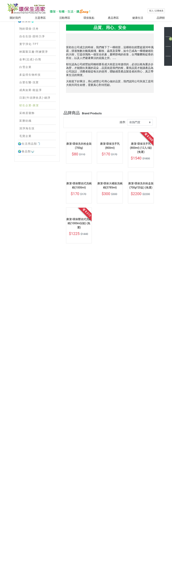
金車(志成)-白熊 (30, 80)
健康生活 (137, 17)
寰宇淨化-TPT (29, 65)
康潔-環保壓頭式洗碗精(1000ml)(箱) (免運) (78, 346)
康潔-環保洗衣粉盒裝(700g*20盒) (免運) (140, 286)
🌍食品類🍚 (37, 173)
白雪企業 (25, 88)
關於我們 (15, 17)
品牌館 (161, 17)
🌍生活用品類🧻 (37, 165)
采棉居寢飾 (27, 134)
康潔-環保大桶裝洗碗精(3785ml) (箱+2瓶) (78, 405)
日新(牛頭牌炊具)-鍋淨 (35, 119)
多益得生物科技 (30, 96)
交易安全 (100, 553)
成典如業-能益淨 (30, 111)
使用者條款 (101, 558)
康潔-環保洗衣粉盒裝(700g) (78, 225)
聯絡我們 (119, 547)
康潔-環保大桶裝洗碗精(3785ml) (110, 286)
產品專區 (113, 17)
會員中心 (119, 542)
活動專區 (64, 17)
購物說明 (119, 536)
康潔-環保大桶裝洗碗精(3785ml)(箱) (110, 344)
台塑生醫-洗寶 (29, 103)
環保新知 (80, 551)
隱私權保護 (101, 547)
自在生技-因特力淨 (32, 57)
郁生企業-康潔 (29, 126)
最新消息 (80, 546)
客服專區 (100, 536)
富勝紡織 (25, 142)
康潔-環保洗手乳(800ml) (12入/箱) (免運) (141, 227)
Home (66, 50)
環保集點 (88, 17)
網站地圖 (80, 557)
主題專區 (40, 17)
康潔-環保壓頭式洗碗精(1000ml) (78, 286)
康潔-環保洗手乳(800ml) (110, 225)
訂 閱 (157, 556)
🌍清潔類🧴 (37, 43)
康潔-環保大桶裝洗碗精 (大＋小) (140, 344)
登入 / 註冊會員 (156, 11)
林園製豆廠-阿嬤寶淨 (33, 73)
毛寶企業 (25, 157)
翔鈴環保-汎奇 (29, 50)
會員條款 (100, 542)
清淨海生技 (27, 149)
